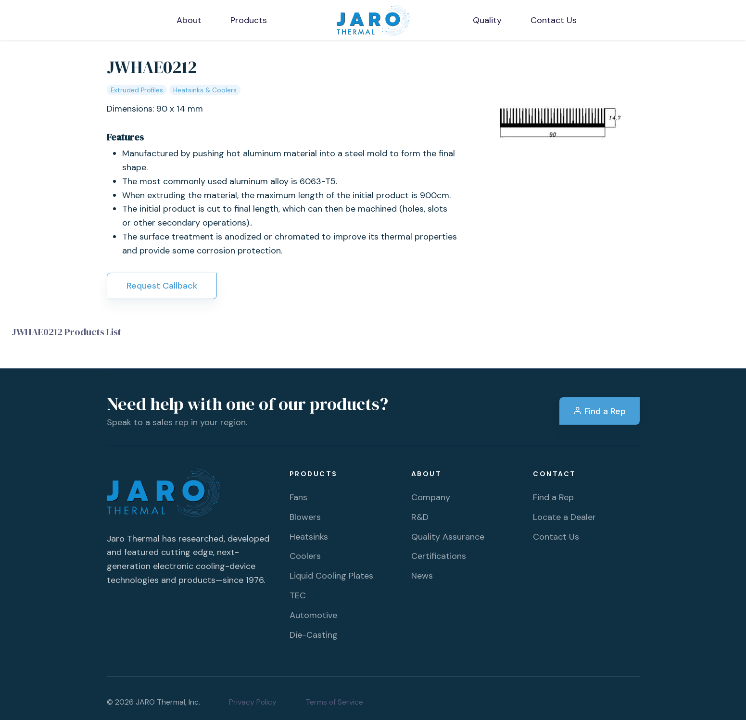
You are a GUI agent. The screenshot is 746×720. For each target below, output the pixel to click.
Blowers (305, 517)
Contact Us (556, 537)
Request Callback (161, 285)
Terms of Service (334, 702)
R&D (420, 517)
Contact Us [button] (554, 20)
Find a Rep (599, 411)
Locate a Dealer (564, 517)
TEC (298, 595)
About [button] (189, 20)
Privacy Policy (253, 702)
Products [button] (248, 20)
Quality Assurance (447, 537)
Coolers (305, 556)
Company (430, 497)
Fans (298, 497)
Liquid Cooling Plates (331, 575)
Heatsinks (309, 537)
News (422, 575)
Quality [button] (487, 20)
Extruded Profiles (137, 90)
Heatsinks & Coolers (205, 90)
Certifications (438, 556)
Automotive (313, 615)
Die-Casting (314, 635)
